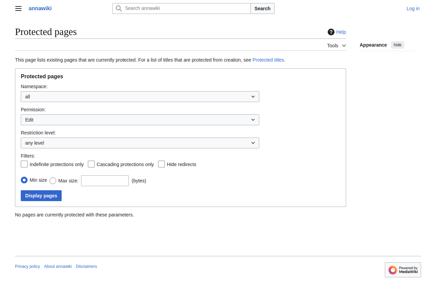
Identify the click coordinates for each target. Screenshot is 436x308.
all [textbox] (27, 96)
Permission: (33, 109)
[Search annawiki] (181, 8)
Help (336, 32)
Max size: (68, 180)
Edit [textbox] (29, 120)
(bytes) (138, 180)
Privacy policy (27, 266)
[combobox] (140, 96)
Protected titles (268, 60)
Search (262, 8)
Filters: (28, 156)
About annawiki (58, 266)
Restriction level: (38, 132)
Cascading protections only (125, 164)
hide (398, 45)
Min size (38, 180)
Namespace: (34, 86)
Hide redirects (181, 164)
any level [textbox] (34, 143)
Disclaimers (86, 266)
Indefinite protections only (57, 164)
